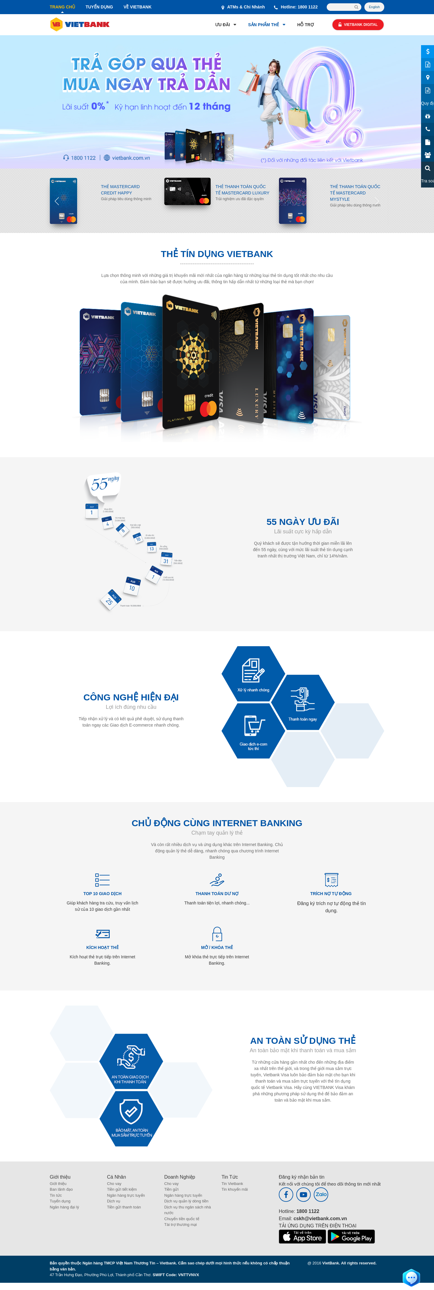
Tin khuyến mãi (235, 1189)
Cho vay (114, 1183)
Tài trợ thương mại (180, 1224)
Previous (57, 200)
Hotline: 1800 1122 (296, 7)
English (374, 7)
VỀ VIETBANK (138, 7)
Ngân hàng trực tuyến (126, 1195)
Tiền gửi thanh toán (124, 1207)
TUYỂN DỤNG (99, 7)
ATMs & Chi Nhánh (243, 7)
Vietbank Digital (358, 24)
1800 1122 (308, 1211)
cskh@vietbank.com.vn (320, 1218)
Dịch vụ (113, 1201)
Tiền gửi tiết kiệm (122, 1189)
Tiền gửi (171, 1189)
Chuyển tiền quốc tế (181, 1219)
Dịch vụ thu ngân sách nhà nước (187, 1210)
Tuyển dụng (60, 1201)
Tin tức (56, 1195)
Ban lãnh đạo (61, 1189)
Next (377, 200)
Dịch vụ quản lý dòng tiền (186, 1201)
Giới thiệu (58, 1183)
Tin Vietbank (232, 1183)
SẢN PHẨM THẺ (263, 24)
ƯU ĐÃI (222, 24)
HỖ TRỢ (305, 24)
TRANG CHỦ (62, 7)
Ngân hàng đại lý (64, 1207)
